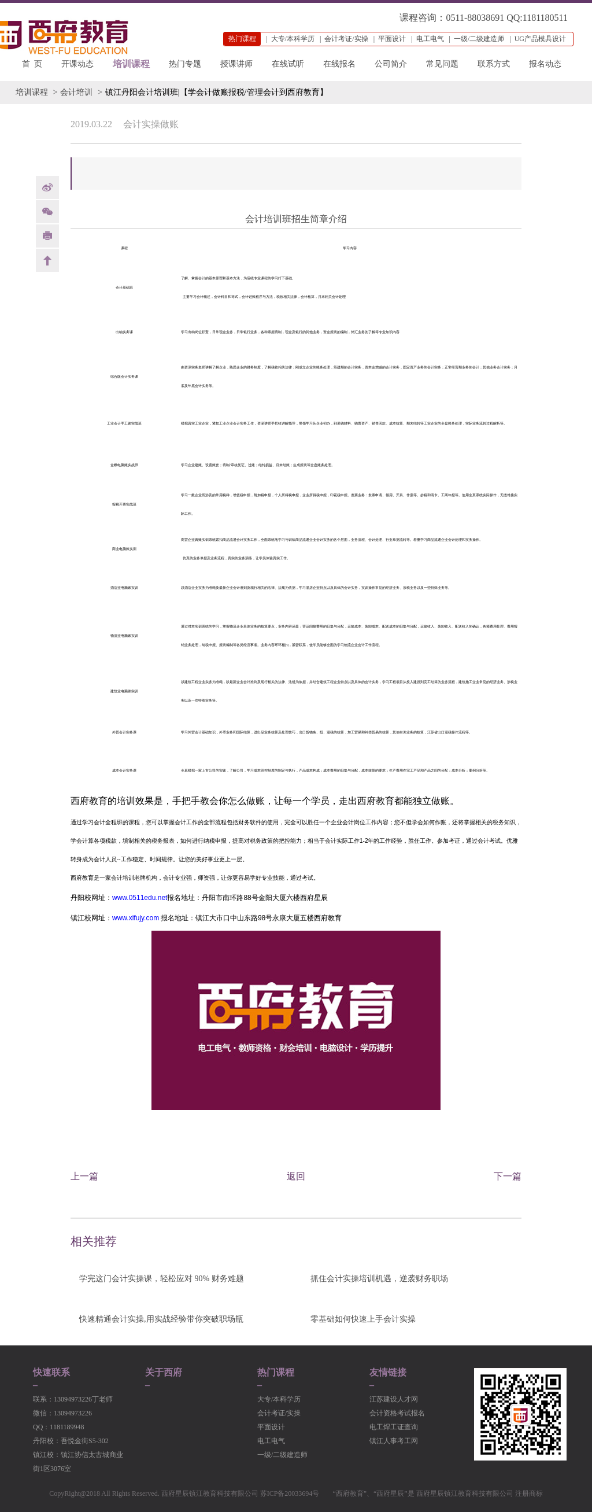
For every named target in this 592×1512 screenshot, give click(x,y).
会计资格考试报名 (397, 1413)
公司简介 (391, 64)
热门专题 (185, 64)
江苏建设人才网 (393, 1399)
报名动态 (545, 64)
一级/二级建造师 (479, 39)
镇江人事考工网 (393, 1441)
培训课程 (131, 64)
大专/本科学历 (292, 39)
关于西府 (163, 1372)
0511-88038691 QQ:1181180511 (507, 18)
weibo (47, 187)
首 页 (32, 64)
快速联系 (51, 1372)
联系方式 (494, 64)
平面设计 (392, 39)
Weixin (47, 211)
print (47, 236)
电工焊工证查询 (393, 1427)
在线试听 (288, 64)
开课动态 (77, 64)
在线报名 (339, 64)
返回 (296, 1176)
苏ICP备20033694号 (290, 1493)
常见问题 (442, 64)
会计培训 (76, 92)
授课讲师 (236, 64)
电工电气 (430, 39)
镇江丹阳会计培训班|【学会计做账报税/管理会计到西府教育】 (216, 92)
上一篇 (84, 1176)
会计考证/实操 (346, 39)
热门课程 (275, 1372)
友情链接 (387, 1372)
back (47, 260)
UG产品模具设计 (540, 39)
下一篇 (507, 1176)
